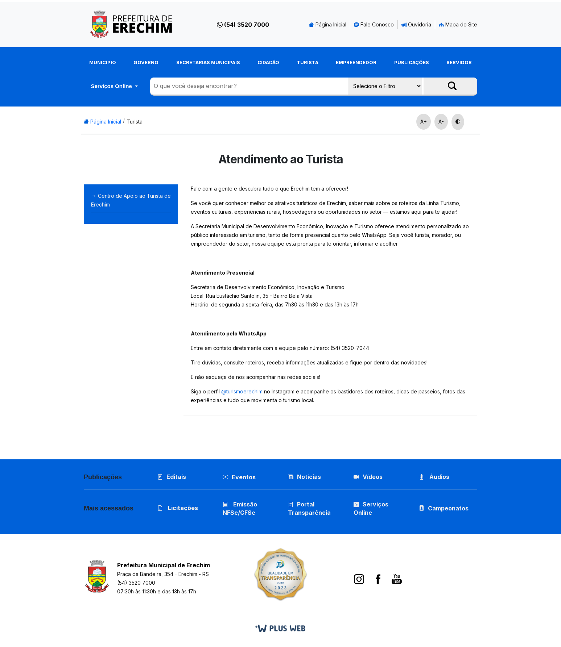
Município (102, 62)
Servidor (459, 62)
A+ (423, 121)
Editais (171, 477)
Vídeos (368, 477)
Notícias (304, 477)
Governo (145, 62)
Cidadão (268, 62)
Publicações (411, 62)
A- (441, 121)
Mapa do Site (458, 24)
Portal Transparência (309, 509)
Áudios (434, 477)
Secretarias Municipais (208, 62)
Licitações (177, 508)
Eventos (244, 477)
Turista (307, 62)
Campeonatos (448, 509)
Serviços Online (112, 86)
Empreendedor (356, 62)
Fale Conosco (374, 24)
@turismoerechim (242, 391)
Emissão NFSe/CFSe (240, 509)
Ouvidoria (416, 24)
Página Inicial (327, 24)
